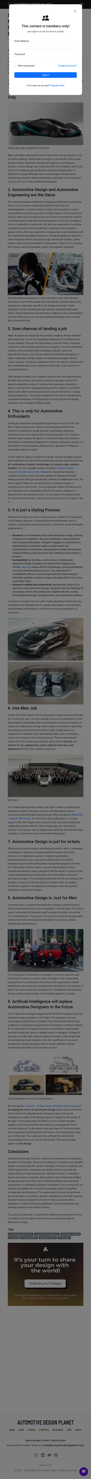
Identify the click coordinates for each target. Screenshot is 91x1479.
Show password (26, 65)
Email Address (21, 41)
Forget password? (67, 65)
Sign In (45, 75)
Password (19, 54)
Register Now (57, 85)
